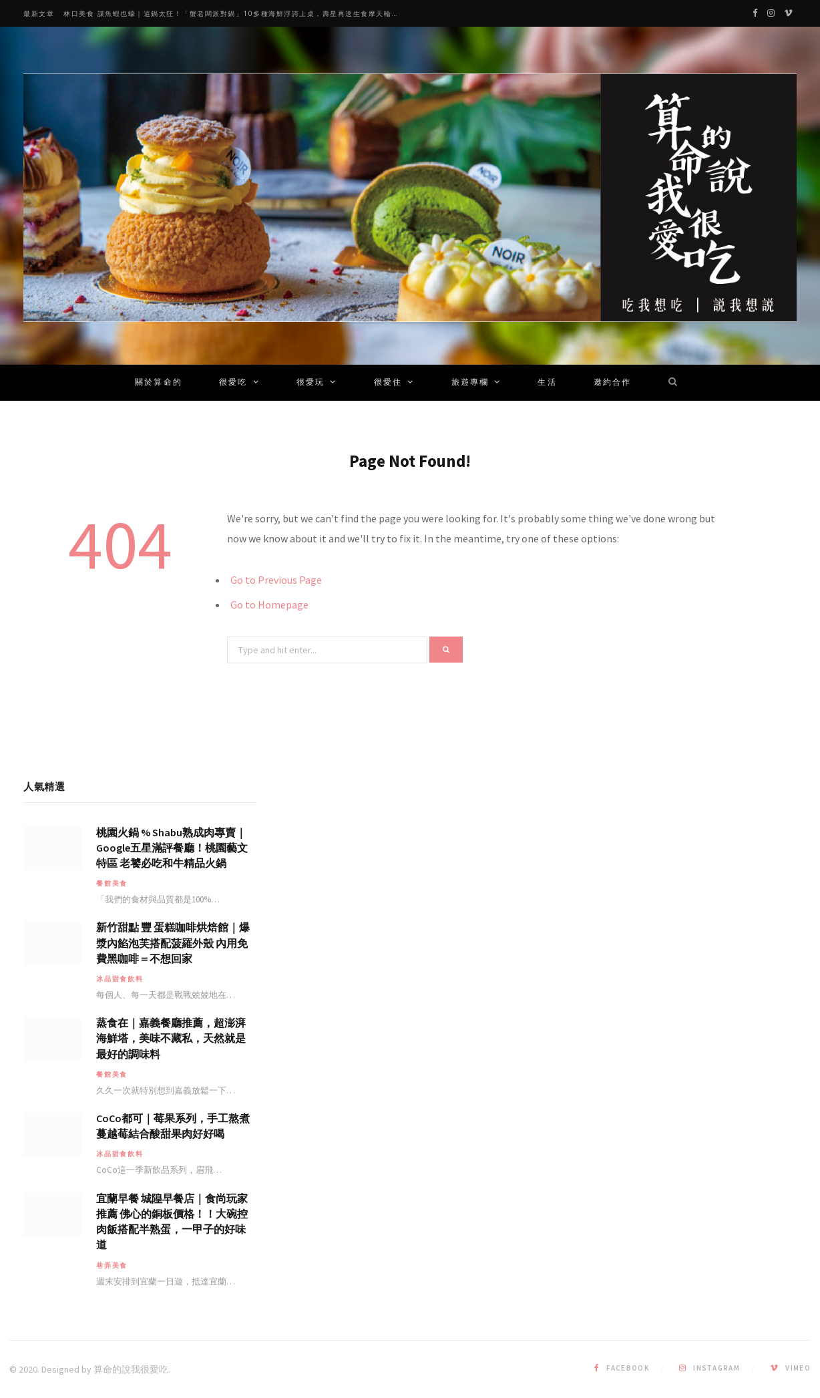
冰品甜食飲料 (120, 979)
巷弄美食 (112, 1265)
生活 (547, 382)
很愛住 (388, 382)
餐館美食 (112, 883)
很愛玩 (310, 382)
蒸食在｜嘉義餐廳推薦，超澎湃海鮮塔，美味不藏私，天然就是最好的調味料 (171, 1038)
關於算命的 (158, 382)
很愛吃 (233, 382)
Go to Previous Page (276, 579)
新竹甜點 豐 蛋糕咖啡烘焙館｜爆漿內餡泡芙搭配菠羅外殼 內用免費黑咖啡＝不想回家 (173, 942)
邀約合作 (613, 382)
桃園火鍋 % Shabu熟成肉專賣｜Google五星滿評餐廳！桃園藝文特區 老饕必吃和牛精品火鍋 (172, 848)
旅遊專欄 (470, 382)
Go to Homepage (269, 604)
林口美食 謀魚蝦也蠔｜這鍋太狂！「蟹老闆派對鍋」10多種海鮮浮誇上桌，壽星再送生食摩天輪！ (231, 13)
